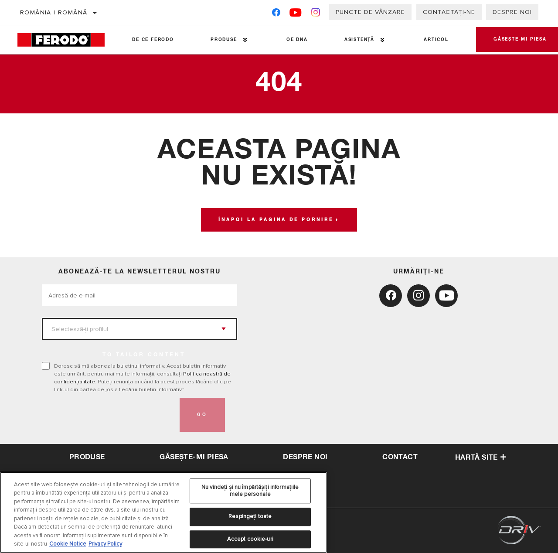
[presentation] (108, 415)
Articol (436, 40)
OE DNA (297, 40)
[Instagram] (315, 14)
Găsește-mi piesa (194, 457)
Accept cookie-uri (250, 539)
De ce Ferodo (153, 40)
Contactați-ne (449, 12)
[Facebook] (276, 14)
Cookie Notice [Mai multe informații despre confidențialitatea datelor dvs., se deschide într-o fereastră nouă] (67, 543)
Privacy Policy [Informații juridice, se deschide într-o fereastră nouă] (105, 543)
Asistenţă (359, 40)
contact (400, 457)
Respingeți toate (250, 516)
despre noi (305, 457)
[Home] (65, 40)
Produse (224, 40)
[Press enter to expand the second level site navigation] (245, 39)
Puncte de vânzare (370, 12)
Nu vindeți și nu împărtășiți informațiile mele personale (250, 491)
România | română (53, 12)
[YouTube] (295, 14)
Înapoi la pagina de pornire (275, 220)
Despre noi (512, 12)
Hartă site (480, 457)
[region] (163, 512)
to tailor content (143, 355)
